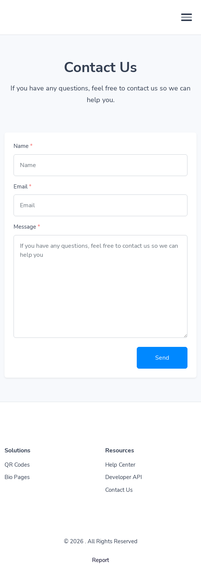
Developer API (123, 477)
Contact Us (119, 490)
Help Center (120, 465)
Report (100, 560)
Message (27, 227)
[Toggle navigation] (186, 17)
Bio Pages (17, 477)
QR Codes (17, 465)
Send (162, 358)
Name (23, 146)
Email (23, 186)
